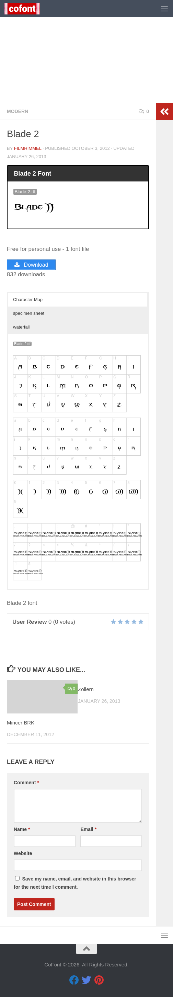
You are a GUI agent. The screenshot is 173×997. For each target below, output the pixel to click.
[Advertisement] (86, 51)
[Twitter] (86, 980)
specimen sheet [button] (28, 313)
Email (88, 829)
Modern (17, 111)
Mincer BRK (20, 722)
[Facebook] (74, 980)
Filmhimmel (28, 148)
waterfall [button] (21, 327)
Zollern (86, 689)
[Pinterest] (99, 980)
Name (22, 829)
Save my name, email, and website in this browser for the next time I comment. (75, 883)
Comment (26, 782)
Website (23, 853)
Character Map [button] (28, 299)
